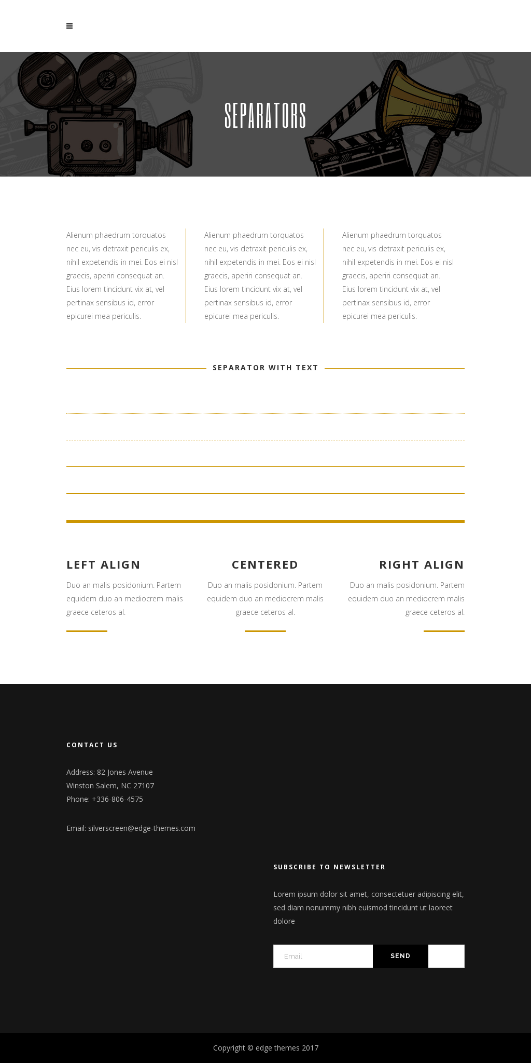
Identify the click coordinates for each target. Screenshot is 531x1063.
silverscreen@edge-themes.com (141, 828)
